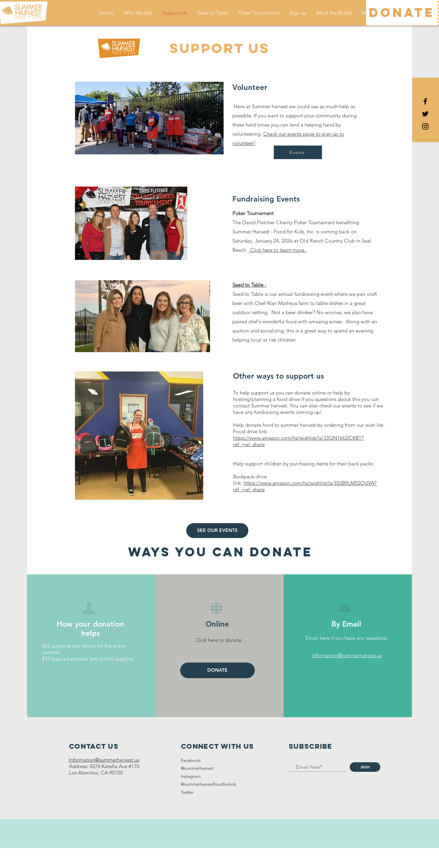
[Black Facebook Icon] (425, 101)
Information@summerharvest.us (346, 655)
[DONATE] (401, 12)
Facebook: (191, 760)
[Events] (298, 152)
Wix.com (258, 854)
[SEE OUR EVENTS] (217, 530)
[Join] (365, 767)
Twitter (187, 792)
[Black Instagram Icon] (425, 126)
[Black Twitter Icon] (425, 114)
